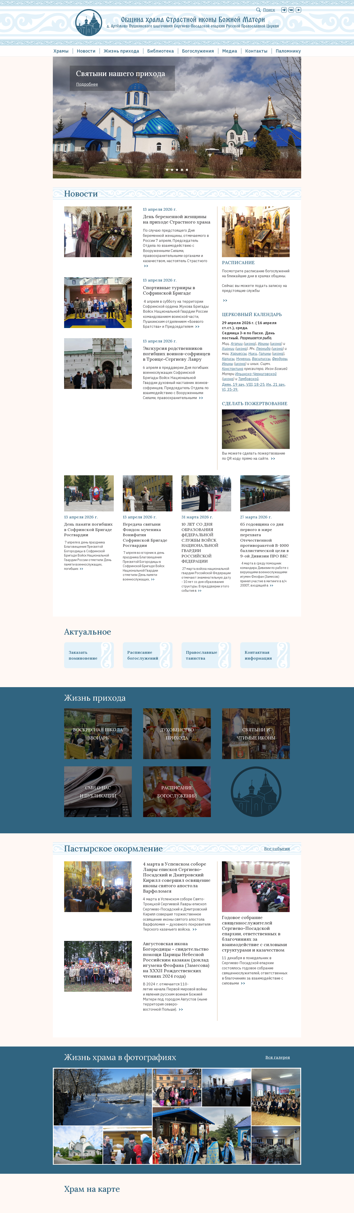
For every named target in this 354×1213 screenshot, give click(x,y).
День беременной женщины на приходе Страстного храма (176, 219)
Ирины (263, 343)
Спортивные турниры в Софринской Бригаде (169, 290)
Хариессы (238, 353)
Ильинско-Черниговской (256, 374)
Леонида (263, 348)
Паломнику (288, 51)
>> (145, 265)
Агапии (237, 343)
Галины (265, 353)
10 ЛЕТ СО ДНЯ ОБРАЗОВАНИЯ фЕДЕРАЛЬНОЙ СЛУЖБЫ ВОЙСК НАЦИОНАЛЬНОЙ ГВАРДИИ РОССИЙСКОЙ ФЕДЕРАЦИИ (200, 543)
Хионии (228, 348)
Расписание (238, 262)
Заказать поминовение (83, 655)
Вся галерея (278, 1057)
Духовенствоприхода (177, 734)
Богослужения (198, 51)
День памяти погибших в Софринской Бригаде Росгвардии (88, 529)
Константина (232, 368)
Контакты (256, 51)
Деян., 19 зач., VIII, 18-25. (243, 384)
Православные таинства (201, 655)
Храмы (61, 51)
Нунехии (243, 358)
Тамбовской (248, 379)
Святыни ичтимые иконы (256, 734)
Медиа (229, 51)
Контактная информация (258, 655)
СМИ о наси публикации (98, 792)
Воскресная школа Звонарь (98, 734)
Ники (252, 353)
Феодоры (279, 358)
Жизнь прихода (121, 51)
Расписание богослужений (142, 655)
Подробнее (87, 84)
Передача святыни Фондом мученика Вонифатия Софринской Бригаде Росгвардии (145, 535)
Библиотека (160, 51)
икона (250, 343)
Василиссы (261, 358)
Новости (86, 51)
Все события (277, 848)
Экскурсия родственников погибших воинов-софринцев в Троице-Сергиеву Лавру (176, 354)
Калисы (228, 358)
